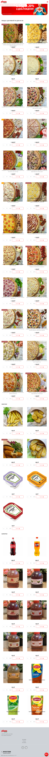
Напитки (23, 4)
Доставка (9, 739)
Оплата (24, 739)
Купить (18, 49)
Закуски (17, 4)
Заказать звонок (6, 750)
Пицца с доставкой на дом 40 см (8, 4)
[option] (24, 8)
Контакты (39, 739)
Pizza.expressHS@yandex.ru (9, 754)
